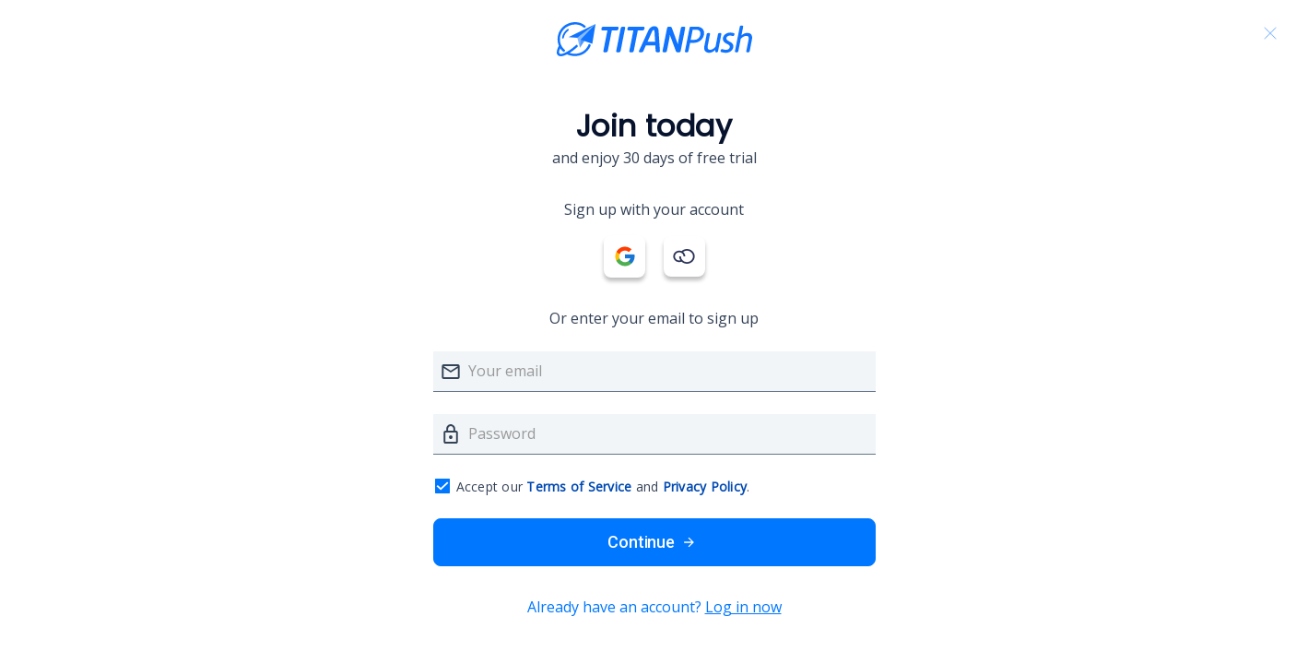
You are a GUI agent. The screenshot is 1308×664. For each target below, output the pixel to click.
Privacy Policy (705, 486)
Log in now (743, 607)
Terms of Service (578, 486)
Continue (654, 542)
